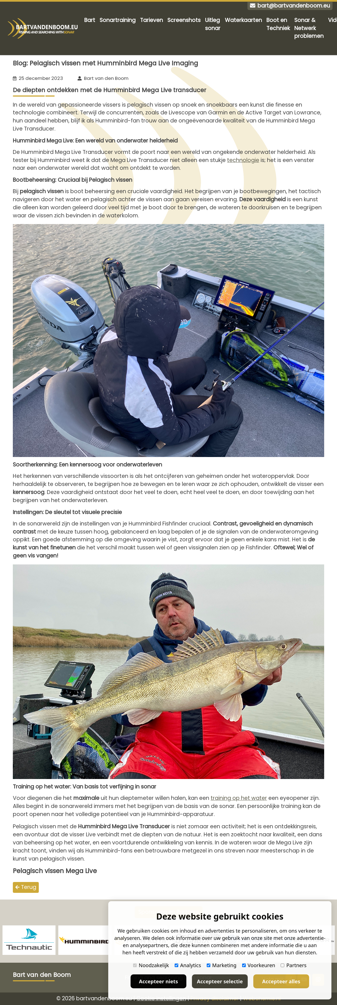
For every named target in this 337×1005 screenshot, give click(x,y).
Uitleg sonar (212, 24)
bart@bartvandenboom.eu (290, 5)
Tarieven (151, 20)
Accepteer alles (281, 981)
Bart (89, 20)
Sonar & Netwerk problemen (309, 28)
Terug (25, 887)
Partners (293, 965)
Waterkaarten (243, 20)
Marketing (222, 965)
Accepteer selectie (220, 981)
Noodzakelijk (151, 965)
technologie (243, 160)
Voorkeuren (258, 965)
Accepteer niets (158, 981)
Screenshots (184, 20)
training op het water (239, 798)
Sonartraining (118, 20)
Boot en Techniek (278, 24)
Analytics (188, 965)
